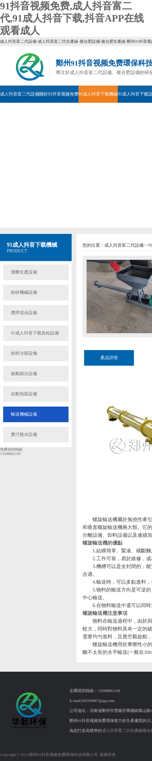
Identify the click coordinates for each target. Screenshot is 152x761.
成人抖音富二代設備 (19, 94)
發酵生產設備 (24, 272)
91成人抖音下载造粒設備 (35, 333)
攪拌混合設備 (24, 312)
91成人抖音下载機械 (98, 94)
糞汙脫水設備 (24, 434)
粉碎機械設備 (24, 292)
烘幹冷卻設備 (24, 353)
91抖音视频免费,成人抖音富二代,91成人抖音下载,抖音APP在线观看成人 (72, 18)
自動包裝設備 (24, 394)
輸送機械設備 (24, 414)
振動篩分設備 (24, 373)
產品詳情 (109, 357)
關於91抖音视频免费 (58, 94)
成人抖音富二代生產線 (122, 730)
